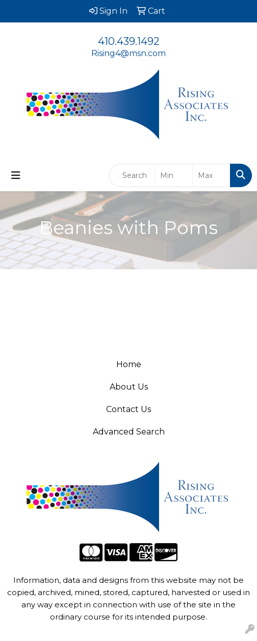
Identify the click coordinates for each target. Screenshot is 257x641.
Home (128, 364)
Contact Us (128, 409)
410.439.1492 (129, 41)
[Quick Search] (132, 175)
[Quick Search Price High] (211, 175)
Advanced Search (129, 432)
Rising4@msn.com (128, 53)
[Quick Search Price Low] (174, 175)
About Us (129, 387)
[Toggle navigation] (16, 175)
